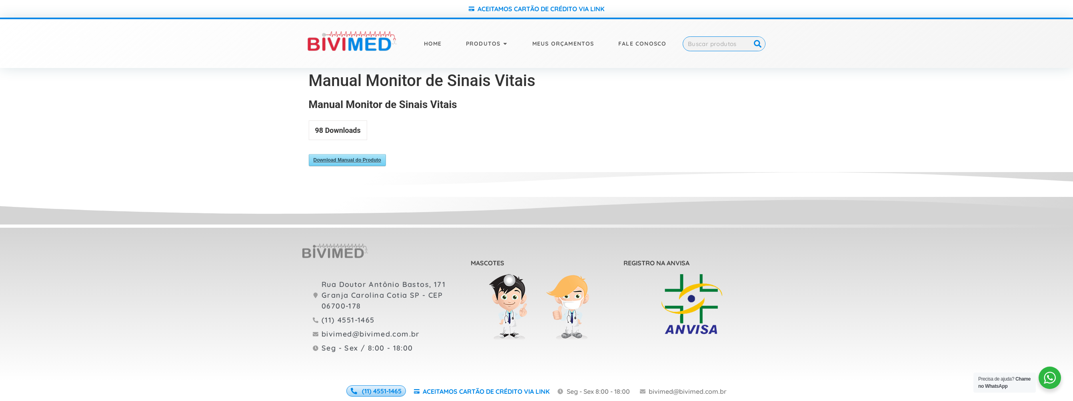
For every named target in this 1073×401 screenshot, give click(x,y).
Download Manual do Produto (347, 160)
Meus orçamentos (563, 43)
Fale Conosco (642, 43)
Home (433, 43)
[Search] (757, 44)
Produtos (483, 43)
